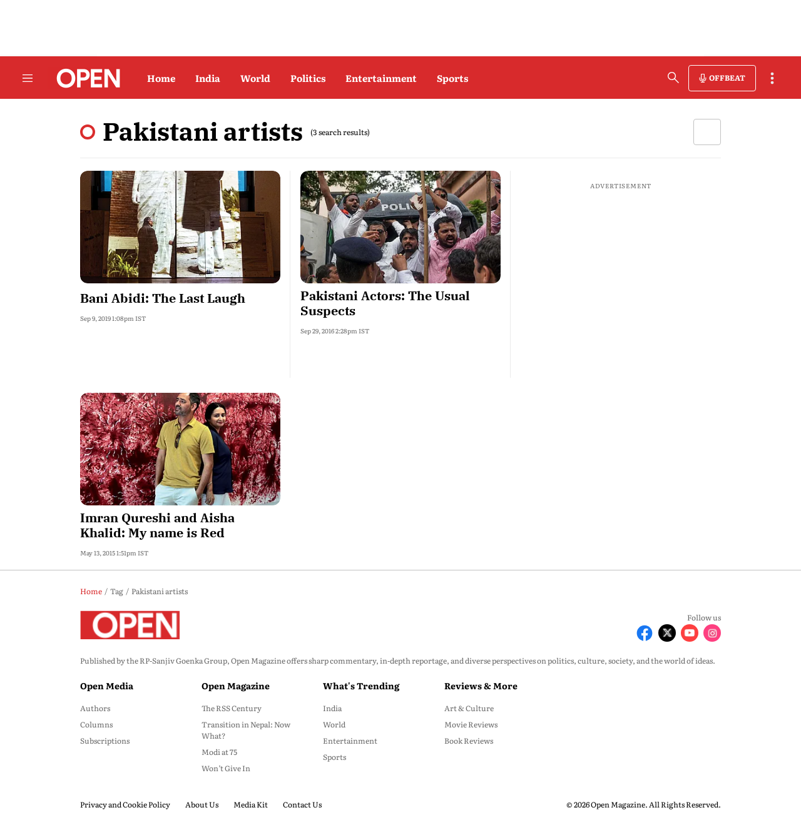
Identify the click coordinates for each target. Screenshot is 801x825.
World (255, 78)
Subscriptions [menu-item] (105, 740)
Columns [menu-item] (96, 724)
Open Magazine (236, 685)
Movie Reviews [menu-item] (470, 724)
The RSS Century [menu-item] (232, 708)
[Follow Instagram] (712, 633)
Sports (452, 78)
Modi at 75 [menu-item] (219, 751)
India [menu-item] (332, 708)
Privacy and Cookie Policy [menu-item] (125, 804)
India (207, 78)
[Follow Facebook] (644, 633)
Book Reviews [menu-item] (468, 740)
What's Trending (361, 685)
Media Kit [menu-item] (250, 804)
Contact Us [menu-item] (302, 804)
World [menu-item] (334, 724)
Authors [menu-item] (95, 708)
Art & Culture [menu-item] (469, 708)
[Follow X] (667, 633)
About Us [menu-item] (201, 804)
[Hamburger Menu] (27, 78)
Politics (307, 78)
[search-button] (673, 77)
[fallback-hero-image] (180, 227)
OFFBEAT (727, 77)
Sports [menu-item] (334, 756)
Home (161, 78)
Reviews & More (481, 685)
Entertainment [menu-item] (350, 740)
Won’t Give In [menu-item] (226, 768)
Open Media (106, 685)
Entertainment (381, 78)
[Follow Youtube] (689, 633)
